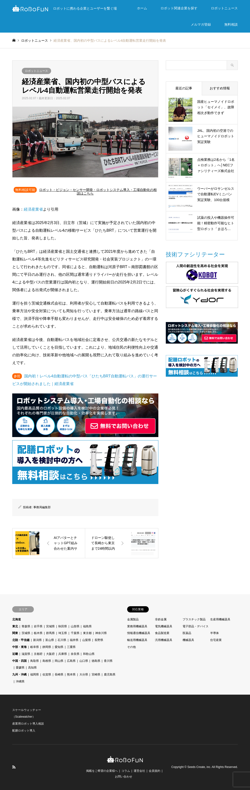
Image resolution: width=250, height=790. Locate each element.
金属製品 (133, 619)
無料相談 (231, 24)
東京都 (87, 633)
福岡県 (34, 674)
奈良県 (75, 654)
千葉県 (75, 633)
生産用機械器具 (220, 619)
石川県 (62, 640)
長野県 (99, 640)
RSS (14, 767)
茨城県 (26, 633)
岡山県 (59, 661)
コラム (125, 771)
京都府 (38, 654)
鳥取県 (34, 661)
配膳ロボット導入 (23, 730)
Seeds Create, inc (198, 767)
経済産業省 (33, 209)
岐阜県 (34, 647)
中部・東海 (19, 647)
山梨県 (86, 640)
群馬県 (50, 633)
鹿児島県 (109, 674)
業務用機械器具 (137, 626)
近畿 (15, 654)
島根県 (46, 661)
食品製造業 (162, 633)
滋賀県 (26, 654)
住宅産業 (216, 640)
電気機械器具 (163, 626)
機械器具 (188, 640)
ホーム (142, 8)
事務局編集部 (42, 507)
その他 (131, 647)
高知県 (32, 667)
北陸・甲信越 (21, 640)
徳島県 (96, 661)
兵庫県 (62, 654)
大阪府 (50, 654)
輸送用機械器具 (137, 640)
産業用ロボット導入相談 (28, 723)
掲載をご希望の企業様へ (102, 771)
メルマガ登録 (201, 24)
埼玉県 (62, 633)
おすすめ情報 (220, 88)
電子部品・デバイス (195, 626)
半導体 (214, 633)
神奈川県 (101, 633)
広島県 (71, 661)
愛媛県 (20, 667)
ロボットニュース (224, 8)
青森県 (26, 626)
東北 (15, 626)
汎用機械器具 (163, 640)
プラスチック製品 (194, 619)
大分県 (83, 674)
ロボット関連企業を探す (179, 8)
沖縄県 (20, 681)
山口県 (83, 661)
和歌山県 (89, 654)
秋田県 (62, 626)
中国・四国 (19, 661)
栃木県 (38, 633)
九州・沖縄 (19, 674)
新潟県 (37, 640)
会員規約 (154, 771)
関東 (15, 633)
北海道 (16, 619)
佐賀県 (46, 674)
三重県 (71, 647)
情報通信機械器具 (138, 633)
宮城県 (50, 626)
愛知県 (59, 647)
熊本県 (71, 674)
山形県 (75, 626)
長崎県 (59, 674)
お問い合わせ (123, 776)
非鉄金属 (161, 619)
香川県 (108, 661)
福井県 (74, 640)
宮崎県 (96, 674)
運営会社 (139, 771)
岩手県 (38, 626)
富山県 (49, 640)
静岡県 (46, 647)
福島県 (87, 626)
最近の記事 (183, 88)
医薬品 (187, 633)
